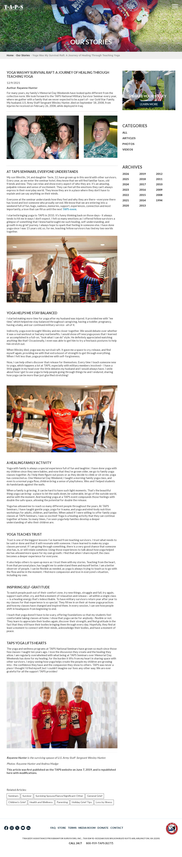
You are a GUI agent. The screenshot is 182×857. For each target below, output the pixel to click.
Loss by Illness (104, 802)
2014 (142, 200)
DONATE (102, 827)
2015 (142, 194)
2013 (142, 205)
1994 (159, 200)
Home (10, 55)
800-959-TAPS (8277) (99, 843)
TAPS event (69, 209)
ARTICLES (129, 138)
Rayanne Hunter (27, 87)
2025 (125, 179)
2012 (159, 173)
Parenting (62, 802)
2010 (159, 184)
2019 (142, 173)
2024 (125, 184)
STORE (62, 827)
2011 (159, 179)
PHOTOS (128, 143)
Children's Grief (17, 802)
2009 (159, 189)
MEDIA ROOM (86, 827)
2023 (125, 189)
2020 (125, 205)
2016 (142, 189)
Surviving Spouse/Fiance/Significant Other (59, 795)
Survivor (27, 795)
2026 (125, 173)
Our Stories (23, 55)
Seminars (13, 795)
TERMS (72, 827)
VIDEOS (127, 149)
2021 (125, 200)
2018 (142, 179)
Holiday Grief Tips (82, 802)
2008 (159, 194)
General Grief (94, 795)
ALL (124, 132)
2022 (125, 194)
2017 (142, 184)
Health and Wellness (41, 802)
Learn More (149, 104)
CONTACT (116, 827)
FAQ (53, 827)
